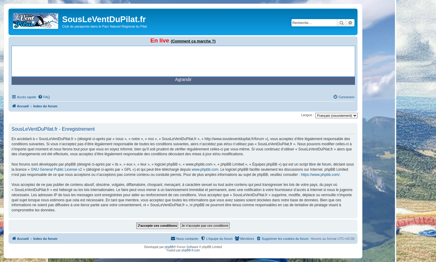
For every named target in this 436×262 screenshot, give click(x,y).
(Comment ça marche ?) (193, 41)
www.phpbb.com (205, 169)
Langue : (307, 115)
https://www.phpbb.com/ (320, 175)
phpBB (169, 247)
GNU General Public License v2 (56, 169)
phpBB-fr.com (190, 250)
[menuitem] (44, 97)
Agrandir (183, 79)
